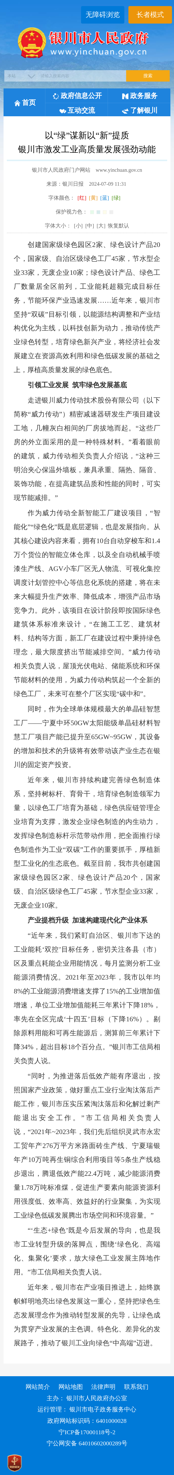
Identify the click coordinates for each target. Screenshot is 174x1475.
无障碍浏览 (103, 14)
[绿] (116, 198)
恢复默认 (118, 225)
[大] (101, 225)
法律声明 (103, 1387)
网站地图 (71, 1387)
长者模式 (150, 14)
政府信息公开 (77, 96)
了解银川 (139, 110)
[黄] (93, 198)
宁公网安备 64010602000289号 (87, 1443)
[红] (82, 198)
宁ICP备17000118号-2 (87, 1432)
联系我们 (136, 1387)
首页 (25, 102)
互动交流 (77, 110)
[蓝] (104, 198)
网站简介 (38, 1387)
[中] (89, 225)
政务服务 (139, 96)
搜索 (147, 75)
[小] (78, 225)
